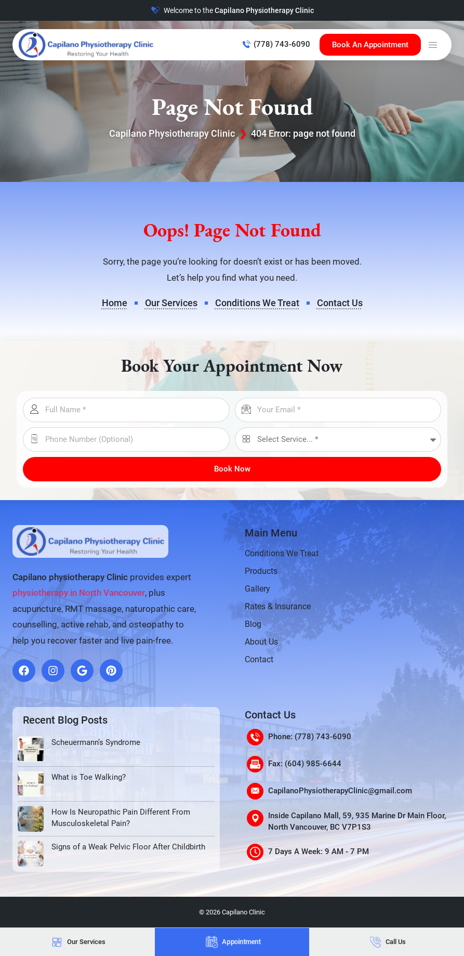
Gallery (257, 589)
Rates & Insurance (278, 606)
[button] (432, 44)
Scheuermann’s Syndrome (95, 742)
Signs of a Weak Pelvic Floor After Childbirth (128, 847)
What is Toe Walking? (88, 777)
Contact (259, 659)
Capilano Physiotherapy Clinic (172, 133)
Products (261, 571)
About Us (261, 642)
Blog (253, 624)
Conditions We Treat (282, 553)
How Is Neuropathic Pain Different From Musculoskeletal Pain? (120, 818)
